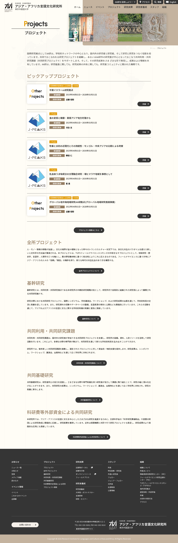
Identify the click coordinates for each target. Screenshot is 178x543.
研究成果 (128, 6)
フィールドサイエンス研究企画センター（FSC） (152, 478)
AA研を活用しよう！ (124, 1)
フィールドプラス (82, 477)
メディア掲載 (17, 477)
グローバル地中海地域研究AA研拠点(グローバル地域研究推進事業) (82, 202)
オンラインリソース (83, 474)
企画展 (14, 499)
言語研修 (79, 495)
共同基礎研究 (49, 480)
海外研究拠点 (145, 489)
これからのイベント (19, 495)
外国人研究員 (113, 474)
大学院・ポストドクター (85, 492)
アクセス (146, 1)
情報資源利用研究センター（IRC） (153, 474)
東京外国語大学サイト (84, 529)
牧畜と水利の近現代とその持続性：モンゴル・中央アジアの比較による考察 (86, 145)
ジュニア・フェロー (115, 480)
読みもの (15, 480)
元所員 (110, 484)
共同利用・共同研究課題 (53, 477)
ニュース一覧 (17, 467)
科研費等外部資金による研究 (55, 484)
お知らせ (15, 461)
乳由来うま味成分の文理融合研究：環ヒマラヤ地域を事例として (80, 173)
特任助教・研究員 (114, 471)
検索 (159, 1)
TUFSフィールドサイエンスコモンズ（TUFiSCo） (153, 484)
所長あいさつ (145, 471)
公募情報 (111, 490)
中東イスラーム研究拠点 (61, 90)
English (173, 1)
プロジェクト (114, 6)
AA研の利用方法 (146, 498)
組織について (145, 467)
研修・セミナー (82, 499)
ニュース (88, 6)
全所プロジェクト (50, 471)
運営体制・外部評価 (147, 492)
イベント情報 (17, 486)
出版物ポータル (82, 467)
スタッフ (154, 6)
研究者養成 (141, 6)
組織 (164, 6)
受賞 (13, 474)
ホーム (77, 6)
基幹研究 (47, 474)
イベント (100, 6)
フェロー (111, 477)
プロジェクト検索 (50, 487)
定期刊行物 (80, 471)
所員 (109, 467)
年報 (141, 495)
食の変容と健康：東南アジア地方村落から (70, 117)
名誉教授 (111, 487)
